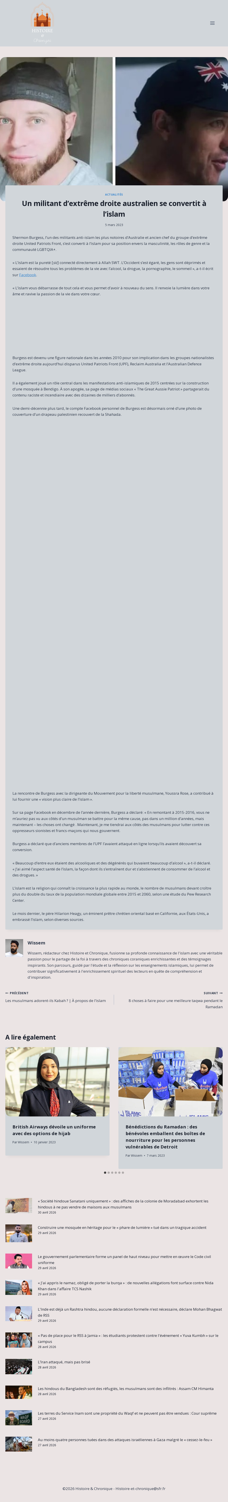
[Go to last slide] (13, 1108)
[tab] (105, 1173)
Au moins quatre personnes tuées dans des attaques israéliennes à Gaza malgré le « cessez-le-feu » (125, 1439)
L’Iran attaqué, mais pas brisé (64, 1361)
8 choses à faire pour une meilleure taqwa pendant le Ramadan (170, 999)
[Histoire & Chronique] (42, 23)
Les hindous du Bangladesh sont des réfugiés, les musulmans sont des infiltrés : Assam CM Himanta (126, 1388)
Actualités (114, 194)
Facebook (27, 274)
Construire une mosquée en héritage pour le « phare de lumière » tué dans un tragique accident (122, 1227)
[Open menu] (212, 23)
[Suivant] (215, 1108)
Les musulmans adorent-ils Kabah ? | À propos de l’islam (57, 996)
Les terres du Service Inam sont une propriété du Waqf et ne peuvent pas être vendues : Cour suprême (127, 1413)
